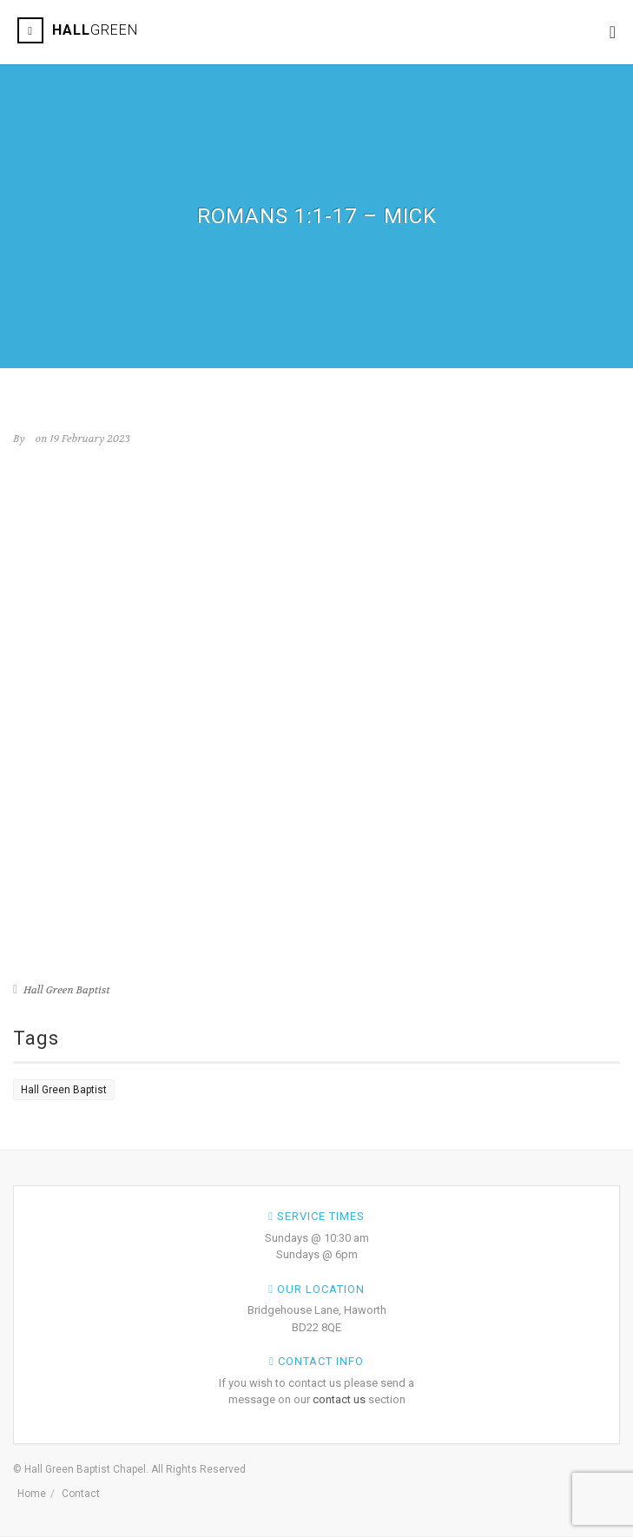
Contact (81, 1494)
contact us (339, 1399)
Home (31, 1494)
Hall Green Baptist (66, 990)
